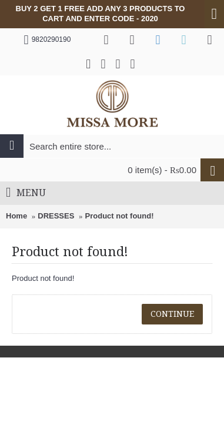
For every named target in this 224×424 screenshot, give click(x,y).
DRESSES (56, 215)
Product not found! (119, 215)
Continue (172, 314)
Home (16, 215)
